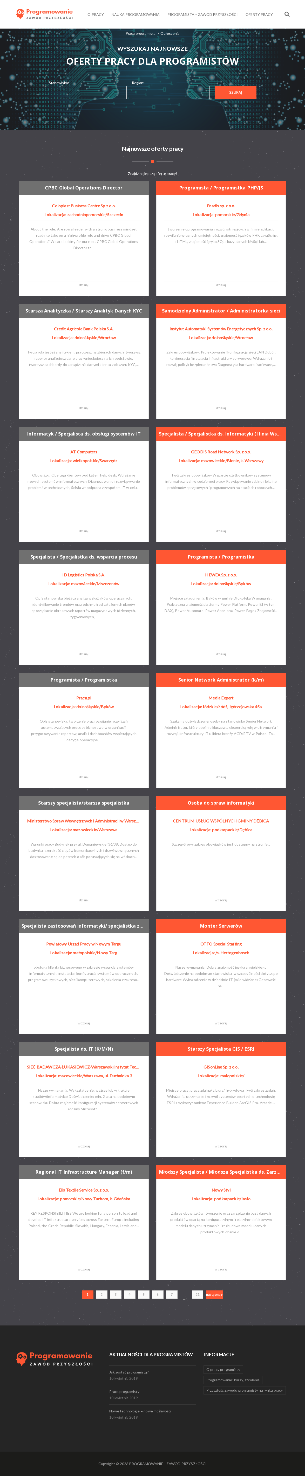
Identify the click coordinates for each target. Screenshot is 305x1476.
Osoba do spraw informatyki (221, 803)
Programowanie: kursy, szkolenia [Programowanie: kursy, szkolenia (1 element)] (233, 1380)
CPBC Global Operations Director (84, 187)
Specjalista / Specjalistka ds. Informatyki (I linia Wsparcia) (221, 433)
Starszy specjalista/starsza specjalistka (83, 802)
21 (197, 1295)
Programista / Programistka (221, 557)
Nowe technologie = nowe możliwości (140, 1411)
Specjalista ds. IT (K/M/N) (84, 1049)
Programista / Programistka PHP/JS (221, 187)
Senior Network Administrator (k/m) (221, 679)
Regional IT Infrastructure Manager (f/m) (84, 1171)
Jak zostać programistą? (129, 1372)
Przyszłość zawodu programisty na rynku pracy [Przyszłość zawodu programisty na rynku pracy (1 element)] (244, 1390)
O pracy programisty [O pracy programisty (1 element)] (223, 1369)
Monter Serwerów (221, 926)
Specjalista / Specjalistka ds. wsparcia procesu (84, 556)
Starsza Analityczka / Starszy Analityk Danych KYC (84, 310)
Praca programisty (124, 1391)
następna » (214, 1295)
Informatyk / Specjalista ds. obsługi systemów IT (84, 433)
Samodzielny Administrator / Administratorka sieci (221, 310)
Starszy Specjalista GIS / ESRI (221, 1049)
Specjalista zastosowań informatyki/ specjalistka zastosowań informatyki (84, 925)
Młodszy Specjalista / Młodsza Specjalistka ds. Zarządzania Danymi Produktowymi (221, 1171)
